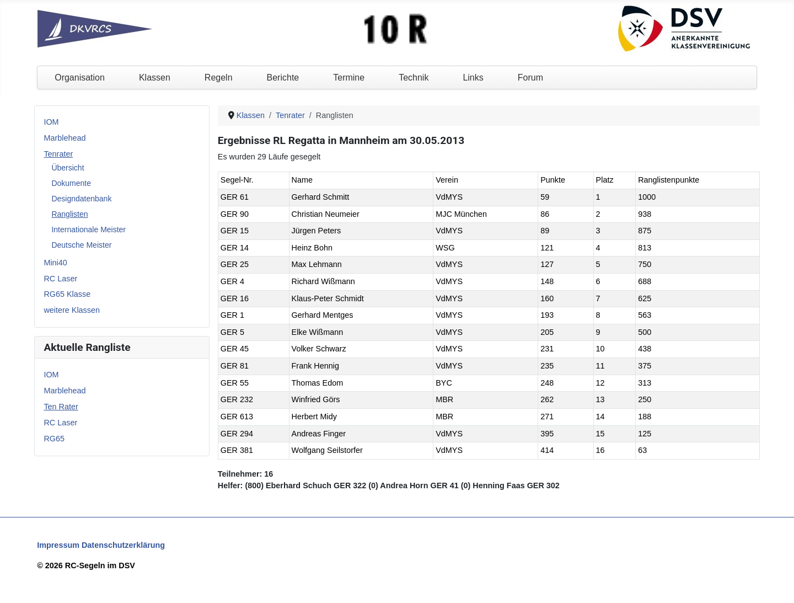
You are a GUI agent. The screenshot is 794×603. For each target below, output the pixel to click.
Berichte (283, 77)
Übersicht (67, 167)
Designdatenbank (81, 198)
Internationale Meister (88, 229)
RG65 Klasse (67, 294)
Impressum (58, 545)
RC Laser (60, 278)
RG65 (54, 438)
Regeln (219, 77)
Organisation (80, 77)
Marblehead (64, 138)
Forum (530, 77)
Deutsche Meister (81, 245)
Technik (413, 77)
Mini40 (55, 262)
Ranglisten (69, 214)
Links (473, 77)
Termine (348, 77)
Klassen (154, 77)
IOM (51, 122)
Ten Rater (61, 406)
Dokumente (71, 183)
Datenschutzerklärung (123, 545)
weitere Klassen (72, 310)
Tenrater (58, 154)
